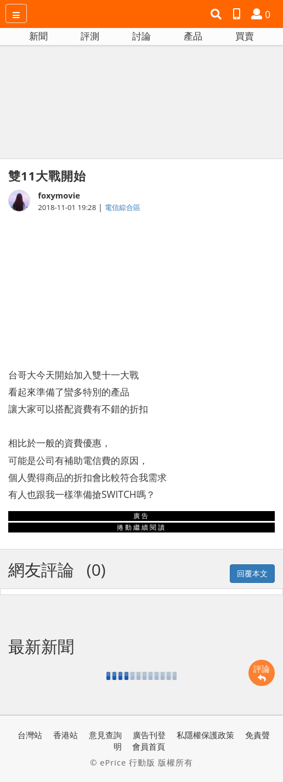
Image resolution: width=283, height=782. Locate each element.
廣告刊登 (149, 734)
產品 (193, 36)
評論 (261, 673)
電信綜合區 (122, 207)
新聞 (38, 36)
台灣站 (30, 734)
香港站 (65, 734)
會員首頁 (148, 746)
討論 (141, 36)
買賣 (244, 36)
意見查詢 (105, 734)
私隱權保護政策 (205, 734)
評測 (90, 36)
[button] (217, 14)
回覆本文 (252, 573)
